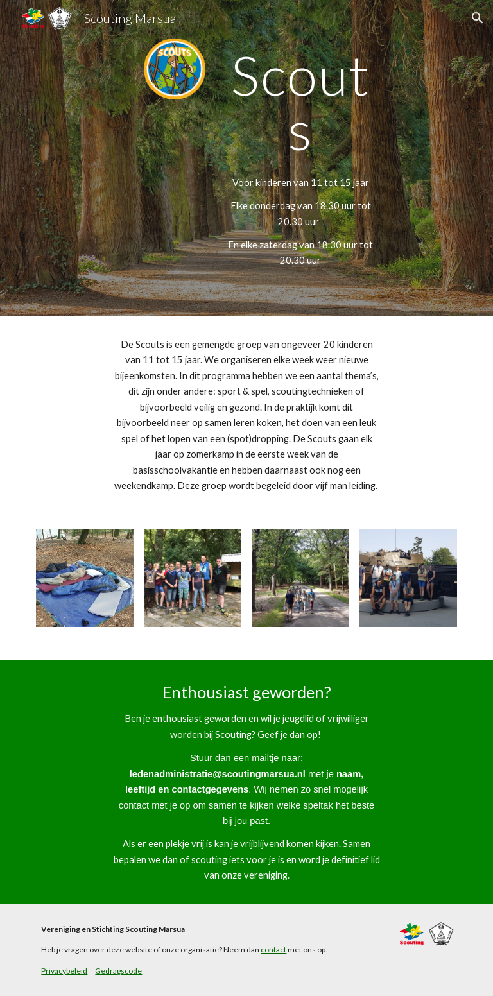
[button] (477, 18)
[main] (300, 102)
